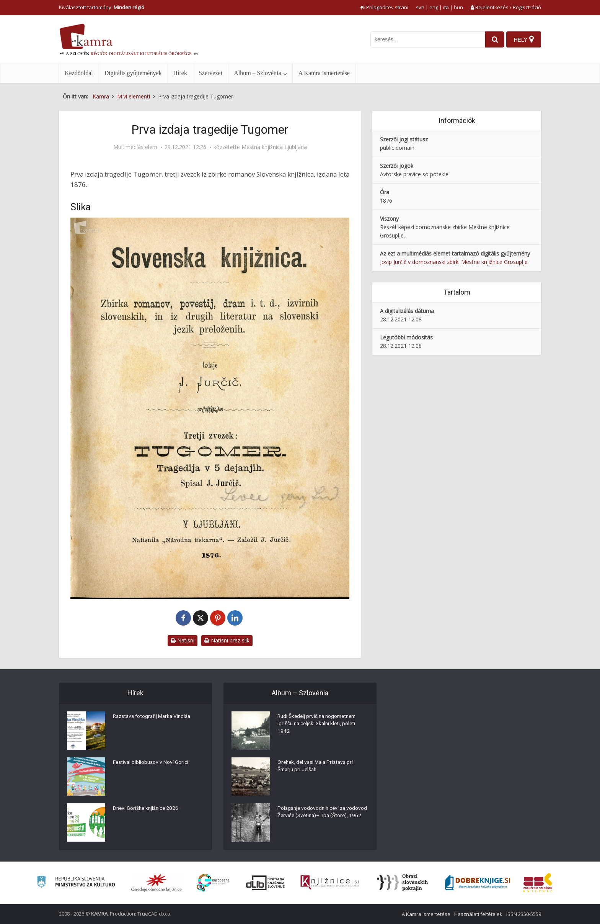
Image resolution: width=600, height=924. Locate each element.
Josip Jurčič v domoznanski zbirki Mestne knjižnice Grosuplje (454, 261)
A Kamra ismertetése (324, 73)
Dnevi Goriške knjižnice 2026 (147, 809)
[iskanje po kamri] (425, 39)
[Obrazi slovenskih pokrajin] (402, 882)
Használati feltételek (478, 914)
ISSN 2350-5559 (523, 914)
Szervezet (210, 73)
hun (458, 7)
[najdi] (492, 39)
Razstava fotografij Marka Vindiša (154, 717)
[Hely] (523, 39)
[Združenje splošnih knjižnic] (537, 882)
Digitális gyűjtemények (133, 73)
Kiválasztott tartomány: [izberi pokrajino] (101, 7)
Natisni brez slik (226, 640)
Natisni (182, 640)
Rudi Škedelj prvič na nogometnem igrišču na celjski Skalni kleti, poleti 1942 (319, 725)
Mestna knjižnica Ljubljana (274, 147)
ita (446, 7)
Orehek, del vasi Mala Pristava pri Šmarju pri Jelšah (317, 767)
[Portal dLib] (266, 882)
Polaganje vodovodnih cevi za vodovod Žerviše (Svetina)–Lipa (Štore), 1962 (315, 816)
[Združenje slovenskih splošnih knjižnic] (329, 882)
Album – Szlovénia (257, 73)
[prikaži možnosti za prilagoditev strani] (384, 7)
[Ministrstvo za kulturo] (75, 883)
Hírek (180, 73)
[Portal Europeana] (213, 883)
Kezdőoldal (79, 73)
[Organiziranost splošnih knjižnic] (156, 882)
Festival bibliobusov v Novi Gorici (151, 763)
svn (420, 7)
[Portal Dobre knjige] (477, 882)
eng (433, 7)
